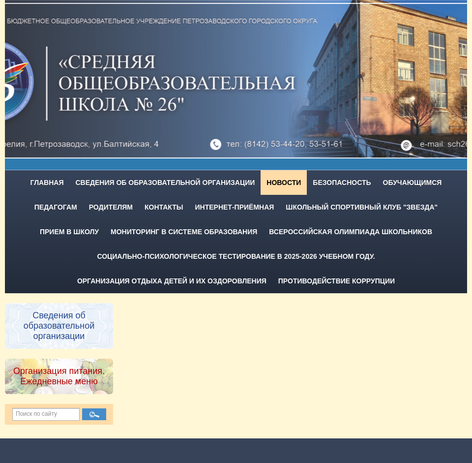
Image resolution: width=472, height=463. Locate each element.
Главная (47, 182)
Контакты (164, 207)
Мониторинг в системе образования (184, 232)
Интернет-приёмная (234, 207)
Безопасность (342, 182)
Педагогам (55, 207)
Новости (283, 182)
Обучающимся (412, 182)
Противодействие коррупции (336, 281)
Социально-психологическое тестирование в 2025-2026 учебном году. (236, 256)
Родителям (111, 207)
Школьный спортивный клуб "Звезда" (362, 207)
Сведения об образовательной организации (165, 182)
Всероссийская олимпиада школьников (350, 232)
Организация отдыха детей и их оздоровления (171, 281)
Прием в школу (69, 232)
